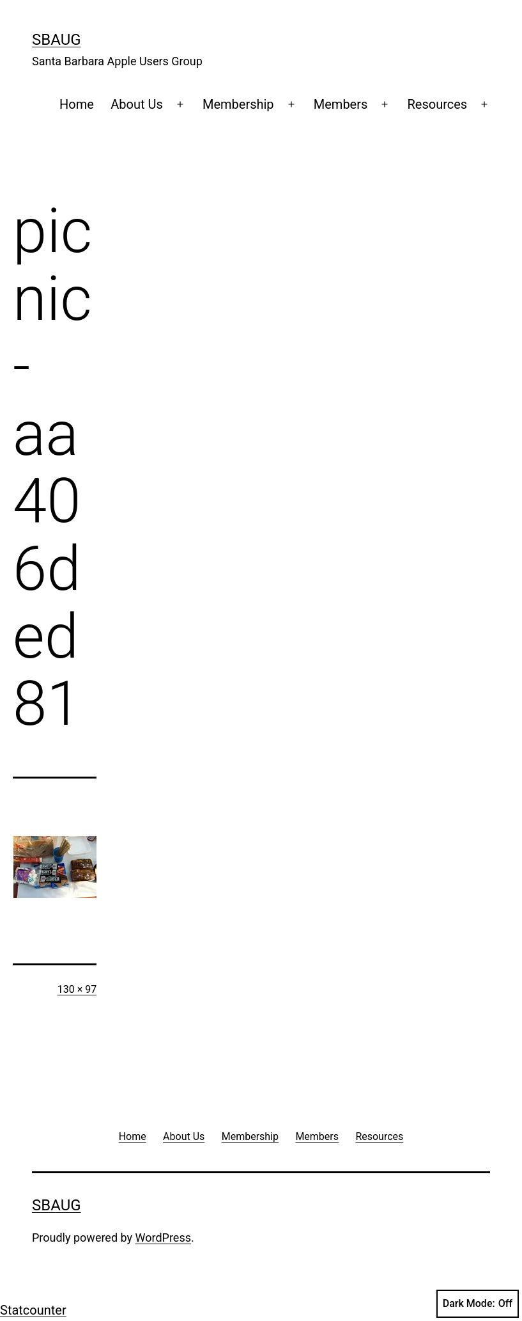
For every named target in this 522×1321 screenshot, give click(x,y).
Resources (438, 104)
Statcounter (33, 1310)
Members (341, 104)
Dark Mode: (477, 1303)
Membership (238, 104)
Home (76, 104)
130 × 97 (77, 989)
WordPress (163, 1237)
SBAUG (56, 40)
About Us (137, 104)
